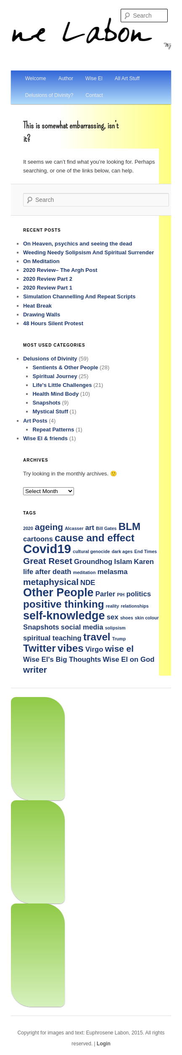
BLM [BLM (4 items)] (130, 526)
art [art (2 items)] (89, 528)
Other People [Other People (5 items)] (58, 592)
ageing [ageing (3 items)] (49, 527)
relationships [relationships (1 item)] (134, 605)
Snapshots (46, 403)
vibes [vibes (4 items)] (71, 648)
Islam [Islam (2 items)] (123, 562)
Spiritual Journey (54, 376)
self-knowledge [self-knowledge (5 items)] (64, 615)
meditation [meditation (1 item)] (84, 572)
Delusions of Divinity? (49, 95)
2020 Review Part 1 (47, 288)
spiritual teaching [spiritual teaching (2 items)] (52, 638)
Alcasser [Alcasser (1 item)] (74, 528)
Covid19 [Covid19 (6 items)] (47, 549)
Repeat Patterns (53, 429)
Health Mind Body (55, 394)
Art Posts (35, 421)
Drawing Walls (41, 314)
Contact (94, 95)
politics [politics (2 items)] (138, 594)
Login (104, 1044)
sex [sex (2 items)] (113, 617)
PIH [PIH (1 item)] (121, 594)
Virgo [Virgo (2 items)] (94, 649)
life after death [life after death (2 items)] (47, 572)
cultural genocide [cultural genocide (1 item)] (91, 551)
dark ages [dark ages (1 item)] (122, 551)
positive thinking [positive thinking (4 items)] (63, 604)
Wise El (94, 78)
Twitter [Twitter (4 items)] (39, 648)
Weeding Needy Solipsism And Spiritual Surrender (88, 252)
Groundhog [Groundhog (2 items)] (93, 562)
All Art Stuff (127, 78)
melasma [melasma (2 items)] (113, 572)
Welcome (35, 78)
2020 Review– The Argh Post (60, 270)
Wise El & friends (45, 438)
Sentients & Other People (65, 367)
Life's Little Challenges (62, 385)
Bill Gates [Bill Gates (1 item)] (106, 528)
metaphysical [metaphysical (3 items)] (51, 582)
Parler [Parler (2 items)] (105, 594)
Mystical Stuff (50, 411)
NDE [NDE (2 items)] (87, 583)
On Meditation (41, 261)
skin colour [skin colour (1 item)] (147, 617)
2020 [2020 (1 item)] (28, 528)
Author (65, 78)
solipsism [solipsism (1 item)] (115, 627)
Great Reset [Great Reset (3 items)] (47, 561)
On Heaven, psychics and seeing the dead (77, 243)
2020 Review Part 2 (47, 279)
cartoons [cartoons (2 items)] (38, 539)
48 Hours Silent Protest (53, 323)
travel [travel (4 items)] (97, 636)
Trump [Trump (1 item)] (119, 638)
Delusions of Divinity (50, 358)
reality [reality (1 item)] (112, 605)
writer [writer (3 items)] (35, 669)
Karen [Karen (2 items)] (144, 562)
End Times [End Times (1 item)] (146, 551)
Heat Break (37, 306)
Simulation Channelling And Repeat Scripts (79, 296)
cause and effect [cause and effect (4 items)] (95, 537)
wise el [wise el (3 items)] (119, 648)
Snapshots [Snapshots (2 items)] (41, 627)
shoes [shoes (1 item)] (126, 617)
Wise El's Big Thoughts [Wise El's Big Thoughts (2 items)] (62, 659)
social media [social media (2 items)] (82, 627)
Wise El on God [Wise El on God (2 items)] (129, 659)
